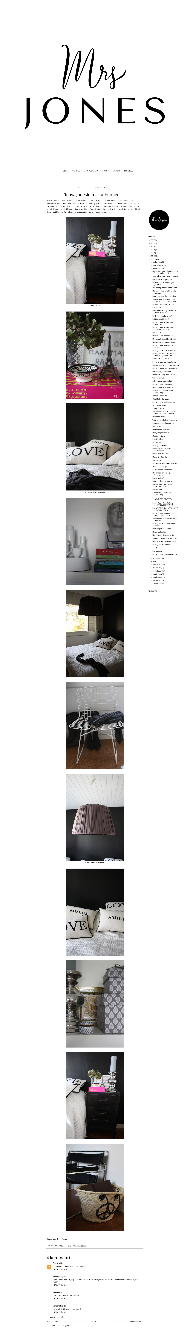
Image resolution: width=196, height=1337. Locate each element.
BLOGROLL (128, 171)
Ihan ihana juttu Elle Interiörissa (164, 296)
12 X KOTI (105, 171)
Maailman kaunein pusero (162, 481)
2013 (153, 253)
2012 (153, 256)
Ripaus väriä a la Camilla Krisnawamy (161, 449)
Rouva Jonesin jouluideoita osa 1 (164, 362)
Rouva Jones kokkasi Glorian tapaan (163, 346)
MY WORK (116, 171)
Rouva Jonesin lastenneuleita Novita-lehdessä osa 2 (163, 499)
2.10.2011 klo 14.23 (60, 1312)
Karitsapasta (157, 551)
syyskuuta (157, 558)
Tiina (54, 1263)
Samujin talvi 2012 (159, 408)
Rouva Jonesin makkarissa (162, 384)
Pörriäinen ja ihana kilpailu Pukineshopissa (162, 392)
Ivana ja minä (157, 426)
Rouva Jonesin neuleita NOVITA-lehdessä (164, 524)
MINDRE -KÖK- (157, 489)
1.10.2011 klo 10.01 (60, 1269)
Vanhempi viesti (136, 1321)
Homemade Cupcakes (161, 429)
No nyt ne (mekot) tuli (160, 433)
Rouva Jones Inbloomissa (162, 470)
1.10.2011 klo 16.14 (60, 1298)
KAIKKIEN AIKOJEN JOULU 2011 (164, 304)
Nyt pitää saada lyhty (160, 466)
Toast (154, 548)
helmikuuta (157, 580)
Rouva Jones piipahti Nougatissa (164, 368)
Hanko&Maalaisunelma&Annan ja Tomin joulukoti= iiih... (165, 272)
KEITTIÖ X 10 (157, 332)
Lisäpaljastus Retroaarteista (163, 535)
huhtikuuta (157, 574)
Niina (55, 1292)
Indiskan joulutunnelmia (161, 529)
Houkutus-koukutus (159, 532)
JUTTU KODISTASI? (91, 171)
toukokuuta (157, 571)
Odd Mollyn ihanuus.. (160, 399)
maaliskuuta (158, 577)
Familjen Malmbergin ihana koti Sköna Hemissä (164, 312)
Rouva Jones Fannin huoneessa (164, 350)
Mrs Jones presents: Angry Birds (164, 288)
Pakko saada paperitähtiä (162, 381)
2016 (153, 243)
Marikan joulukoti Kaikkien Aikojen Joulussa (165, 292)
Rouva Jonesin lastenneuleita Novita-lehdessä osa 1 (163, 514)
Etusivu (94, 1321)
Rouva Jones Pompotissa (161, 445)
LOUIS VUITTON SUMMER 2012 (164, 387)
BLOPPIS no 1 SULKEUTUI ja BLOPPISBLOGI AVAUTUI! (163, 504)
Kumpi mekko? (158, 478)
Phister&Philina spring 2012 (163, 279)
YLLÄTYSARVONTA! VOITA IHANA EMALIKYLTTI (164, 519)
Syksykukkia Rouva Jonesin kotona (165, 276)
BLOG (65, 171)
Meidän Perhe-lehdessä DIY (163, 336)
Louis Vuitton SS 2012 (160, 359)
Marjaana (56, 1306)
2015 (153, 246)
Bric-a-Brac (156, 307)
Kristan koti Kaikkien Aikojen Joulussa (163, 283)
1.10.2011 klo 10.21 (60, 1285)
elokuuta (156, 561)
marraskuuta (158, 265)
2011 (153, 259)
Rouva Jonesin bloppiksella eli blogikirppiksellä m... (163, 328)
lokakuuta (157, 268)
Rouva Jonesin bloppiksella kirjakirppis (162, 323)
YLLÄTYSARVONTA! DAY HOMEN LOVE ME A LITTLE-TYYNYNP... (164, 412)
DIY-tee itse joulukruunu (161, 371)
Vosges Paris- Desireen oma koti (164, 463)
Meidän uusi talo (158, 436)
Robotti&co (156, 442)
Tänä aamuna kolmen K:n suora (164, 420)
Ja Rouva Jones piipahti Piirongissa (165, 365)
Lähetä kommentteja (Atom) (61, 1325)
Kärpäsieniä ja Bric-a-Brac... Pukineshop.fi (163, 494)
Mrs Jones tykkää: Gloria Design (164, 339)
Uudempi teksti (53, 1321)
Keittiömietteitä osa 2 (160, 319)
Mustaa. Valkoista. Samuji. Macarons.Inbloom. (162, 485)
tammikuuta (157, 583)
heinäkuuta (157, 564)
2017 (153, 240)
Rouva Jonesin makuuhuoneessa (164, 554)
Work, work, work (159, 405)
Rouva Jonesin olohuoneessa (163, 402)
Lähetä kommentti (57, 1317)
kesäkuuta (157, 568)
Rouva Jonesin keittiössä (161, 544)
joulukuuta (157, 262)
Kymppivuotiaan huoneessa (163, 423)
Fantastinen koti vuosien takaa (164, 342)
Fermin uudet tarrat (159, 396)
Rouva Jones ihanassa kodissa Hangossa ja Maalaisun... (163, 354)
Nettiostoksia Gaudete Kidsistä (164, 541)
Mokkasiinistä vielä (159, 457)
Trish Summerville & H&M (162, 316)
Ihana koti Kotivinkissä (160, 454)
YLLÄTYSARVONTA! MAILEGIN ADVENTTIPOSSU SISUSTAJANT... (165, 300)
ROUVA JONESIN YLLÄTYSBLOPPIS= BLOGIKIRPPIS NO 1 (165, 509)
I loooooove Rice (159, 417)
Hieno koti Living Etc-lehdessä (163, 375)
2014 (153, 250)
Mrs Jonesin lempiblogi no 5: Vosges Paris (163, 474)
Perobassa (156, 460)
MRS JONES (76, 171)
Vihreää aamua (158, 378)
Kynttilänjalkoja (158, 439)
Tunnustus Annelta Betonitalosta (164, 538)
